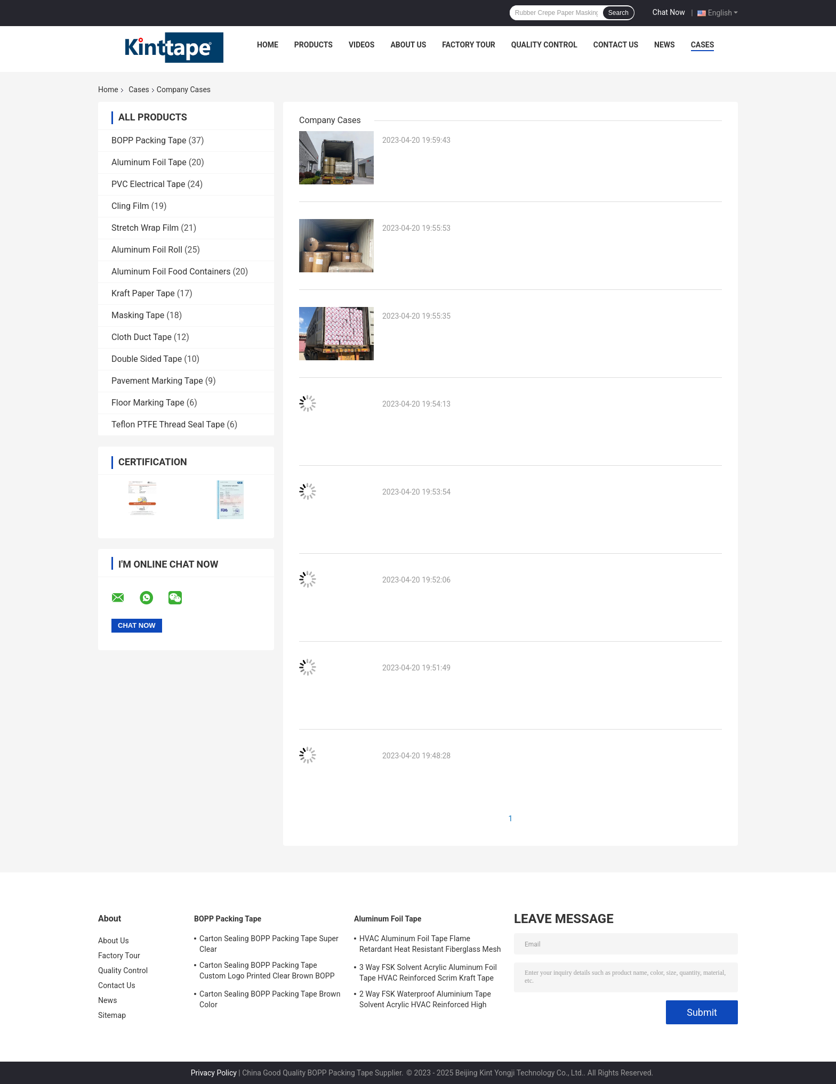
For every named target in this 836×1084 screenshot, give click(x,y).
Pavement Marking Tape (157, 381)
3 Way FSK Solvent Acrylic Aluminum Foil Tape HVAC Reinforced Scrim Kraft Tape (428, 972)
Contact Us (615, 45)
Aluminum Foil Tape (149, 162)
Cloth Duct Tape (141, 337)
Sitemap (112, 1015)
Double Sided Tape (146, 359)
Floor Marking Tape (147, 403)
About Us (408, 45)
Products (313, 45)
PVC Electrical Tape (148, 184)
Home (267, 45)
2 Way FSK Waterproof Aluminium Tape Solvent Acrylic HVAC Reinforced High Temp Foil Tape (425, 1001)
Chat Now (669, 12)
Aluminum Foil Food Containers (170, 271)
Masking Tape (137, 315)
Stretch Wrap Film (145, 228)
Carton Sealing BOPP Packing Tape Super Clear (269, 943)
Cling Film (130, 206)
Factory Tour (468, 45)
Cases (702, 45)
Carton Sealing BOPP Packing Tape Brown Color (269, 999)
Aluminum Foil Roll (146, 250)
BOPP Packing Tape (149, 140)
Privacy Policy (214, 1073)
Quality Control (544, 45)
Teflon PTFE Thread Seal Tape (167, 424)
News (664, 45)
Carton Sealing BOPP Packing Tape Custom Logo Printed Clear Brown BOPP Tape (267, 972)
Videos (362, 45)
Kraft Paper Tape (143, 293)
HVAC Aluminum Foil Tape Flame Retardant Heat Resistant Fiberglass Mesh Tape (430, 945)
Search (618, 13)
